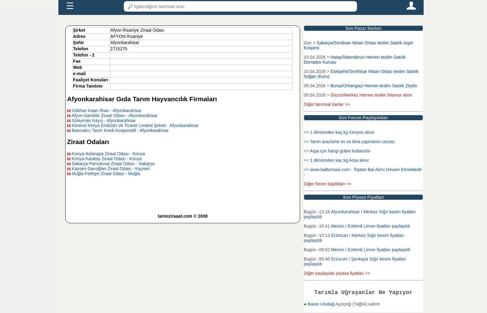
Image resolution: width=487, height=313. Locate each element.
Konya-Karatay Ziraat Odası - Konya (107, 158)
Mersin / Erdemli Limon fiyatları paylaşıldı (370, 226)
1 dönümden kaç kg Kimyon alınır (342, 132)
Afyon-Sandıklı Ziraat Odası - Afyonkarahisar (114, 115)
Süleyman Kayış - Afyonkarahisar (104, 120)
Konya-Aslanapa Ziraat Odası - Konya (108, 153)
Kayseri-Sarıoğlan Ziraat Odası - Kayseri (111, 168)
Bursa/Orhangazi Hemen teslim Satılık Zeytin (373, 85)
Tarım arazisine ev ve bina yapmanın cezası (352, 141)
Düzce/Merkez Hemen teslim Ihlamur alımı (371, 95)
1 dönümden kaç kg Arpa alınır (339, 160)
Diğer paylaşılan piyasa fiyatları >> (337, 273)
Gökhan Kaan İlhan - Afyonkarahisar (107, 110)
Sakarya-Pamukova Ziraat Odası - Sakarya (113, 163)
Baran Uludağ (321, 305)
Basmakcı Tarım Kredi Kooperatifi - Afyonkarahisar (120, 130)
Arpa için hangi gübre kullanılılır (340, 150)
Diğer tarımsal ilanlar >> (327, 104)
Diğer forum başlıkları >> (327, 183)
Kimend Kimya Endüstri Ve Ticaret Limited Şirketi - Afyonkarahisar (135, 125)
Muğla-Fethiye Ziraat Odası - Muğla (106, 173)
